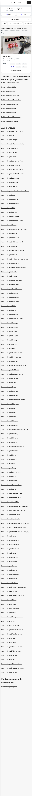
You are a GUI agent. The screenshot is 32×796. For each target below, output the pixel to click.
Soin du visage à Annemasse (10, 165)
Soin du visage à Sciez (8, 553)
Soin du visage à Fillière (9, 331)
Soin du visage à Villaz (8, 642)
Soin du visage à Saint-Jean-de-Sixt (13, 510)
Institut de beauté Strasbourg (11, 117)
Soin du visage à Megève (9, 425)
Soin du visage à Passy (8, 463)
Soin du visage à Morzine (9, 451)
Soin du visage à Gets (8, 348)
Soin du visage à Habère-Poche (11, 353)
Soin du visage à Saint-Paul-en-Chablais (14, 527)
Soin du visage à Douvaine (10, 301)
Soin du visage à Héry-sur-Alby (11, 357)
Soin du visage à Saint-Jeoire (10, 515)
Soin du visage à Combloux (10, 263)
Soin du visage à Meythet (9, 438)
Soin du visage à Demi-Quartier (11, 289)
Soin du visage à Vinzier (9, 655)
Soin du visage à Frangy (9, 340)
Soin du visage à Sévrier (9, 561)
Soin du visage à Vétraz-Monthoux (12, 630)
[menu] (2, 3)
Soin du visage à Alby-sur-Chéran (12, 131)
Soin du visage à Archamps (10, 178)
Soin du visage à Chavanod (10, 238)
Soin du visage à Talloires (9, 583)
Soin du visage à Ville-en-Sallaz (11, 647)
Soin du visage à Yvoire (9, 672)
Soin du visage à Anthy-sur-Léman (12, 169)
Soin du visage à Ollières (9, 459)
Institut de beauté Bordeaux (10, 83)
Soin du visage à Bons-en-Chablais (12, 220)
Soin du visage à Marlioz (9, 412)
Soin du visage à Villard (8, 638)
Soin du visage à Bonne (9, 212)
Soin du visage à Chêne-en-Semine (12, 242)
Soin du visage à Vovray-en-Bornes (12, 668)
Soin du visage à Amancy (9, 148)
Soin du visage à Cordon (9, 272)
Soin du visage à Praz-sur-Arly (11, 472)
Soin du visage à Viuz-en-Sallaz (11, 664)
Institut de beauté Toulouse (10, 121)
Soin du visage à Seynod (9, 566)
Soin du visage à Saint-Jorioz (10, 519)
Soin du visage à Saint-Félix (10, 502)
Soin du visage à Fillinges (9, 336)
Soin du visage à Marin (8, 408)
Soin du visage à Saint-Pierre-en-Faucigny (15, 532)
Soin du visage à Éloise (8, 306)
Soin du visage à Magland (9, 391)
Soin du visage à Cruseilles (10, 284)
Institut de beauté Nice (8, 108)
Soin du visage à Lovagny (9, 378)
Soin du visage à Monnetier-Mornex (12, 446)
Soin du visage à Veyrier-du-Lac (11, 634)
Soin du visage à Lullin (8, 382)
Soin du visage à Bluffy (8, 208)
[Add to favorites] (28, 38)
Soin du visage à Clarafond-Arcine (12, 250)
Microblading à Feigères (9, 687)
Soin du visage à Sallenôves (10, 544)
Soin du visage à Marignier (10, 404)
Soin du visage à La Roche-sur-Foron (13, 374)
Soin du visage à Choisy (9, 246)
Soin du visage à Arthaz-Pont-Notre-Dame (15, 191)
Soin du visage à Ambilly (9, 152)
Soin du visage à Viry (8, 659)
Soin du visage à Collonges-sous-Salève (14, 259)
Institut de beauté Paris (8, 112)
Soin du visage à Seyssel (9, 570)
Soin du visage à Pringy (9, 476)
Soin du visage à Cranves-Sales (11, 280)
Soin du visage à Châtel (9, 233)
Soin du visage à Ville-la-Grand (11, 651)
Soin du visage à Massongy (10, 421)
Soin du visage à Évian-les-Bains (12, 319)
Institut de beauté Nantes (9, 104)
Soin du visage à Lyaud (8, 387)
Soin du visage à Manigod (9, 395)
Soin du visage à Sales (8, 536)
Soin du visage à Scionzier (9, 557)
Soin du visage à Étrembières (10, 314)
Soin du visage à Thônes (9, 591)
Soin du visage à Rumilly (9, 489)
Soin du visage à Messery (9, 434)
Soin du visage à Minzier (9, 442)
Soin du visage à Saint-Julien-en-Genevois (15, 523)
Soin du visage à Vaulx (8, 613)
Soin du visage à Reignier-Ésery (11, 485)
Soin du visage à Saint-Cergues (11, 493)
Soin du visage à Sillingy (9, 578)
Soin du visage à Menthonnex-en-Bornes (14, 429)
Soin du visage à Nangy (9, 455)
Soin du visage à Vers (8, 621)
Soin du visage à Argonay (9, 186)
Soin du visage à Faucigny (9, 323)
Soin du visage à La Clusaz (10, 370)
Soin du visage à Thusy (8, 600)
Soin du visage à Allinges (9, 140)
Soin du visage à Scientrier (10, 549)
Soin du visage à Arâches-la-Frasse (12, 174)
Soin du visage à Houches (9, 361)
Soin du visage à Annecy (9, 157)
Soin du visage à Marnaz (9, 417)
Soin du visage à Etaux (8, 310)
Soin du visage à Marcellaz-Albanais (13, 399)
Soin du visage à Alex (8, 135)
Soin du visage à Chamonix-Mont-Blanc (14, 229)
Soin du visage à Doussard (10, 297)
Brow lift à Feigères (7, 682)
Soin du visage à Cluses (9, 255)
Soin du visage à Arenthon (10, 182)
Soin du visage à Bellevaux (10, 203)
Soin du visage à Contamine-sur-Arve (13, 267)
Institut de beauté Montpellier (11, 100)
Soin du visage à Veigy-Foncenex (12, 617)
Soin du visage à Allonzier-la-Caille (12, 144)
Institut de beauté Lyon (8, 91)
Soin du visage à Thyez (8, 604)
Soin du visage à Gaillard (9, 344)
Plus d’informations (16, 70)
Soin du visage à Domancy (10, 293)
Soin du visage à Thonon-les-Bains (12, 595)
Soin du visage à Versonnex (10, 625)
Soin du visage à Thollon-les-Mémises (13, 587)
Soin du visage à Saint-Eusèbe (11, 497)
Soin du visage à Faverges (9, 327)
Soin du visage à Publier (9, 480)
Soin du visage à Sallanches (10, 540)
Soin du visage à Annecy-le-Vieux (12, 161)
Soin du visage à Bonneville (10, 216)
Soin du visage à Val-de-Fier (10, 608)
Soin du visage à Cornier (9, 276)
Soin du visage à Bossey (9, 225)
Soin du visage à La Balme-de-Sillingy (13, 365)
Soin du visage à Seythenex (10, 574)
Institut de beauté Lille (8, 87)
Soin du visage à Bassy (8, 195)
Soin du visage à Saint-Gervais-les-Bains (14, 506)
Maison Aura (7, 56)
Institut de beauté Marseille (10, 95)
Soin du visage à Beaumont (10, 199)
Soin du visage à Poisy (8, 468)
